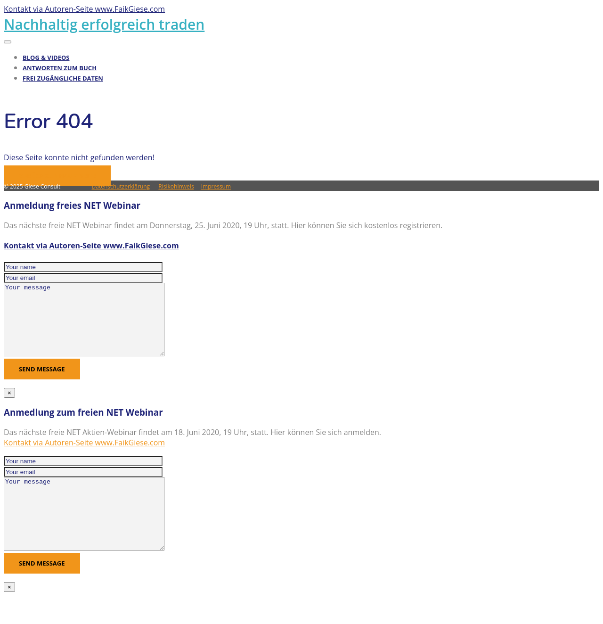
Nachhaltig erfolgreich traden (104, 24)
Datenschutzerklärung (121, 186)
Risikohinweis (176, 186)
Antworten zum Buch (60, 68)
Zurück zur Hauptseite (57, 176)
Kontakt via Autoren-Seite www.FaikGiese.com (91, 245)
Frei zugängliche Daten (63, 78)
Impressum (216, 186)
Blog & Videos (46, 57)
